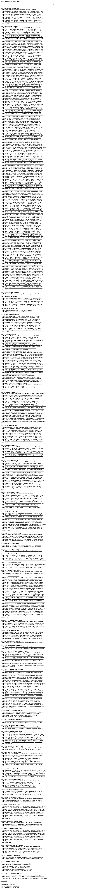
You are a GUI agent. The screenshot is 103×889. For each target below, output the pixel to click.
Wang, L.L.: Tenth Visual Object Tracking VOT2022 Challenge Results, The (24, 213)
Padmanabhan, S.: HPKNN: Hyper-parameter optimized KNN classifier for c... (25, 372)
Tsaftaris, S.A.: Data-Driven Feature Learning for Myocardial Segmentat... (24, 698)
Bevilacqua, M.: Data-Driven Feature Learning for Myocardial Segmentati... (24, 672)
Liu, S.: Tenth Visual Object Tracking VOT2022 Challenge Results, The (22, 132)
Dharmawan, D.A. (5, 779)
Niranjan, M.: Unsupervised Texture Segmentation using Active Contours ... (24, 665)
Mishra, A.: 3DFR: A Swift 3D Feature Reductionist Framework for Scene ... (24, 453)
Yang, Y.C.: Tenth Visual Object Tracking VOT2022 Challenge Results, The (23, 245)
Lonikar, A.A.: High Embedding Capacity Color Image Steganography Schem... (25, 876)
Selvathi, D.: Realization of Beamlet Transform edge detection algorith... (23, 551)
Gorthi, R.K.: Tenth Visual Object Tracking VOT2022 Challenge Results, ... (23, 80)
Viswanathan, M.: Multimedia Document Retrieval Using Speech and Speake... (25, 560)
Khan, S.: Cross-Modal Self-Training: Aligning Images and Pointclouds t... (23, 760)
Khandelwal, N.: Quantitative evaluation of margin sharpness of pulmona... (24, 469)
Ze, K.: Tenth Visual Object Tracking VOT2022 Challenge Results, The (22, 259)
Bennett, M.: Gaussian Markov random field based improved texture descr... (24, 654)
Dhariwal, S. (4, 641)
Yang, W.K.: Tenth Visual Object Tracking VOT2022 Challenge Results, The (24, 240)
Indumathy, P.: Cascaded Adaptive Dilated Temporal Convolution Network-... (24, 566)
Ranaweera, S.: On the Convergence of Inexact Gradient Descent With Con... (25, 793)
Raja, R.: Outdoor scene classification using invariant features (21, 715)
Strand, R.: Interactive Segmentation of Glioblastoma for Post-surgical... (23, 478)
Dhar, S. (3, 392)
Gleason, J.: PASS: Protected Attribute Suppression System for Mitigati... (23, 360)
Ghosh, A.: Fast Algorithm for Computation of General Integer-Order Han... (24, 12)
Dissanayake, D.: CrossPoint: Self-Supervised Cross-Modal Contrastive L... (24, 755)
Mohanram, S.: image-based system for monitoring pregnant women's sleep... (25, 810)
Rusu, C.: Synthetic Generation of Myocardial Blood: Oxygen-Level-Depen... (24, 692)
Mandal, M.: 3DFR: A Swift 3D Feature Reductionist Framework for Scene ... (24, 450)
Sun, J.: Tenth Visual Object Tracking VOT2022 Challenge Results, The (23, 197)
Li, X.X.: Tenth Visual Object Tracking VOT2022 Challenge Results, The (23, 122)
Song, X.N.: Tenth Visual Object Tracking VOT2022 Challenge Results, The (24, 194)
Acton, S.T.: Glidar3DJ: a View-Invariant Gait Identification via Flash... (22, 316)
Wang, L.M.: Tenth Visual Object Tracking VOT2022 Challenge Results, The (24, 214)
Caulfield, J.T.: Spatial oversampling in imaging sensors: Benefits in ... (22, 320)
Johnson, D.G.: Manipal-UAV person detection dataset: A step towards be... (24, 623)
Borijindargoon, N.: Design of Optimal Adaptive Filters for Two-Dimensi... (24, 781)
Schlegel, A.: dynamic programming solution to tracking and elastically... (23, 694)
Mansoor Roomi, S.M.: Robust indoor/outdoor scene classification (22, 713)
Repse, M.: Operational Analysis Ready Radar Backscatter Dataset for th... (24, 438)
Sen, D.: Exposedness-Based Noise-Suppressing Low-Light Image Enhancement (25, 524)
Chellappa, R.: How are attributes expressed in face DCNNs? (20, 348)
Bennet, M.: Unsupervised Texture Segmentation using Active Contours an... (24, 653)
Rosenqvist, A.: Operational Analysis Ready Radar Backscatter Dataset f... (24, 439)
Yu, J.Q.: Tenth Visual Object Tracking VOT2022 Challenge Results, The (23, 253)
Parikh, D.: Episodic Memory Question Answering (18, 870)
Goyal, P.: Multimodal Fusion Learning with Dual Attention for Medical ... (24, 299)
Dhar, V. (3, 445)
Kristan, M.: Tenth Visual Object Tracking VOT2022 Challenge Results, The (24, 104)
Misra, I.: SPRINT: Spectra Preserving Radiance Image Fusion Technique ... (24, 153)
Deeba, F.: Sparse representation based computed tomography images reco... (25, 586)
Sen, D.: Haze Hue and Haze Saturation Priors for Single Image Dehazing (23, 525)
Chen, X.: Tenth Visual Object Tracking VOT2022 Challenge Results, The (23, 43)
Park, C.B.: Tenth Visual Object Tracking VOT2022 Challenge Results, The (23, 168)
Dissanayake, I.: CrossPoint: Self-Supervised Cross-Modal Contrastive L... (23, 757)
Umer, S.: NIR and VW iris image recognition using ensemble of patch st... (24, 507)
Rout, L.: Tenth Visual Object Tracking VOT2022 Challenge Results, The (23, 184)
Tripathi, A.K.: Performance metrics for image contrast (19, 483)
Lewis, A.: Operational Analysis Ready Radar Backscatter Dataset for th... (23, 433)
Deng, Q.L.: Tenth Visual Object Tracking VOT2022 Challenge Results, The (24, 60)
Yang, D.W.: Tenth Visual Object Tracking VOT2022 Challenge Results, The (24, 236)
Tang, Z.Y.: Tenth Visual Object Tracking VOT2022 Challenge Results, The (23, 199)
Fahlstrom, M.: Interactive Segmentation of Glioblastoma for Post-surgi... (24, 466)
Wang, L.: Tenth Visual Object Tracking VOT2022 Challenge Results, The (23, 210)
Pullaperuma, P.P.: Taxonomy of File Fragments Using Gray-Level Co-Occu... (24, 748)
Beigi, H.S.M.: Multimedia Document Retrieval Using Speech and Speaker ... (24, 555)
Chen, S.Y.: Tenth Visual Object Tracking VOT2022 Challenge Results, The (23, 41)
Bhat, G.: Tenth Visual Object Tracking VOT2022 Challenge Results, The (23, 29)
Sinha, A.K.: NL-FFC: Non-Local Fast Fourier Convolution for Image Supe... (24, 190)
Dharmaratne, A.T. (5, 746)
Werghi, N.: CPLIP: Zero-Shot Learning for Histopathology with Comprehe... (24, 609)
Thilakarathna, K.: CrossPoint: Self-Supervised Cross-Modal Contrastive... (24, 764)
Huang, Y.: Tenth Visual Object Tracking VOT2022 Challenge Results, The (23, 89)
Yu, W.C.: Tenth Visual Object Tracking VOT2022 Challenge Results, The (23, 256)
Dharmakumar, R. (5, 669)
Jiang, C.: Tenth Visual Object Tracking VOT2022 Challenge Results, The (23, 93)
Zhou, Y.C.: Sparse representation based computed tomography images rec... (25, 616)
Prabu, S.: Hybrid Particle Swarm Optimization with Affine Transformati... (24, 857)
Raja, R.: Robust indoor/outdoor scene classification (18, 716)
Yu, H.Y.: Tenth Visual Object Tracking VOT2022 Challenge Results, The (23, 251)
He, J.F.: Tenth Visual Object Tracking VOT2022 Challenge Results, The (23, 86)
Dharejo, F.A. (4, 576)
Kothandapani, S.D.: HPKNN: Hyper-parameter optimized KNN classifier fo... (24, 366)
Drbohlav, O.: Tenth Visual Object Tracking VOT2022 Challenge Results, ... (24, 64)
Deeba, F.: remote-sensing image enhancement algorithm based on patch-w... (25, 585)
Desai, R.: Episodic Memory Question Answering (17, 867)
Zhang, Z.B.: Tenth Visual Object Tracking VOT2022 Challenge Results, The (24, 271)
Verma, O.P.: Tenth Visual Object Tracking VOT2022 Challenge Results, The (24, 205)
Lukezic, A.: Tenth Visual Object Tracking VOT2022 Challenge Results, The (24, 135)
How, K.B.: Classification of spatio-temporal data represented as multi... (23, 739)
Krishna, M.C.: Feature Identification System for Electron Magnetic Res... (23, 721)
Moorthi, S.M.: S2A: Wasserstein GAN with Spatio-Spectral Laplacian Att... (24, 161)
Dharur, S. (3, 861)
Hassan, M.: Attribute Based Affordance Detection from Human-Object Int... (24, 734)
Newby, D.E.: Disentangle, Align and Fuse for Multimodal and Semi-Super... (24, 686)
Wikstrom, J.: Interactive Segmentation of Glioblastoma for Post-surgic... (23, 486)
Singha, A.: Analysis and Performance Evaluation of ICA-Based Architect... (24, 384)
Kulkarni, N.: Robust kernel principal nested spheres (18, 311)
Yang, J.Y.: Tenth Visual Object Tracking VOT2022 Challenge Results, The (23, 237)
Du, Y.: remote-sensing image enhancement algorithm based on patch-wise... (25, 590)
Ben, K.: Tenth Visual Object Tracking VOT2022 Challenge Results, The (23, 28)
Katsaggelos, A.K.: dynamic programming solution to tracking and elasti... (24, 678)
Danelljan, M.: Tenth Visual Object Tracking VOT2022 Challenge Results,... (24, 57)
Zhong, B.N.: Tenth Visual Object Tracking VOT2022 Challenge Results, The (24, 283)
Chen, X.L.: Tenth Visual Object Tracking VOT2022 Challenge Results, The (24, 44)
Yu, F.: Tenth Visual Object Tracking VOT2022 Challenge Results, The (22, 249)
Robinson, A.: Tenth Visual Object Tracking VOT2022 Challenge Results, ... (24, 176)
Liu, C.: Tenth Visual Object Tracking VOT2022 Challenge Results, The (23, 130)
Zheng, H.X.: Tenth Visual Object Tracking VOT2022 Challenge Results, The (24, 280)
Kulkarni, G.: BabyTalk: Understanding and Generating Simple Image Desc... (24, 407)
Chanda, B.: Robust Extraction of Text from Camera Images (20, 400)
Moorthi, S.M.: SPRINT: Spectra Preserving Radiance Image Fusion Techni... (24, 164)
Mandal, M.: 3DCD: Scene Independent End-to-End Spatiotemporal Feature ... (25, 448)
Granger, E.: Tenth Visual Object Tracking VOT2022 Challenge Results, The (24, 81)
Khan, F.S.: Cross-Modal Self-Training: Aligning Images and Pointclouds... (23, 758)
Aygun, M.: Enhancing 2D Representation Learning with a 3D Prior (22, 337)
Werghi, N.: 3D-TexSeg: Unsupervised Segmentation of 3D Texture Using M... (25, 608)
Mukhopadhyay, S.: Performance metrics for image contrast (20, 474)
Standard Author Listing (12, 8)
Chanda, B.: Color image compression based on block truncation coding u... (24, 495)
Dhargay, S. (4, 630)
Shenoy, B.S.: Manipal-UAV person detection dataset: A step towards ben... (24, 628)
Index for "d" (4, 881)
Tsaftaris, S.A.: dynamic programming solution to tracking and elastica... (23, 703)
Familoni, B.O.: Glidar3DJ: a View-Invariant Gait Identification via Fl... (23, 324)
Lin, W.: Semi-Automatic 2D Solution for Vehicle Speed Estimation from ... (24, 371)
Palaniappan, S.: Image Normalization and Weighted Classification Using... (24, 642)
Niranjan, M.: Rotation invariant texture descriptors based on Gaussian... (24, 663)
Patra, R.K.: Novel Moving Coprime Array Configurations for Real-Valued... (24, 20)
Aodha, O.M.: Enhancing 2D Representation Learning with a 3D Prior (23, 336)
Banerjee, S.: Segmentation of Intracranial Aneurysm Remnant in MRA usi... (24, 463)
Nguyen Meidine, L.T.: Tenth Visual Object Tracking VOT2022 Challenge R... (24, 165)
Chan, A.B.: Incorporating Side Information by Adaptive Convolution (22, 34)
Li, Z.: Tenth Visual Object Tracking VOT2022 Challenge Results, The (22, 124)
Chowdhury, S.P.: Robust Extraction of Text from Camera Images (21, 403)
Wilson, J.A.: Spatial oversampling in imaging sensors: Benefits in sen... (23, 330)
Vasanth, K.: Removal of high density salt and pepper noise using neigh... (24, 825)
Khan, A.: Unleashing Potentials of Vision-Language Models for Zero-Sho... (24, 537)
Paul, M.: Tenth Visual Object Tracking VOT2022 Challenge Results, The (23, 171)
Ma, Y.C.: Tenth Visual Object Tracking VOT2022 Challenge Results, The (23, 141)
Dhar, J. (2, 296)
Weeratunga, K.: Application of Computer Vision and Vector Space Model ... (24, 740)
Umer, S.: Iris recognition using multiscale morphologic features (21, 506)
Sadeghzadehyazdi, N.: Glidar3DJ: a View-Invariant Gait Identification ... (23, 328)
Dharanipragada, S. (6, 554)
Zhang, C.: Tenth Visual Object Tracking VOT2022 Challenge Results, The (23, 262)
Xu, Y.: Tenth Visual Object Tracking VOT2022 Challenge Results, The (22, 227)
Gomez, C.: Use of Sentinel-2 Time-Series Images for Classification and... (23, 848)
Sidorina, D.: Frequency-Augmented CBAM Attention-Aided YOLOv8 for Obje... (25, 421)
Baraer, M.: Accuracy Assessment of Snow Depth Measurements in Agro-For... (25, 647)
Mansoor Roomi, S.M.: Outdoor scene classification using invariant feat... (24, 712)
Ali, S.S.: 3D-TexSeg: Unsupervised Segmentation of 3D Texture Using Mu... (24, 577)
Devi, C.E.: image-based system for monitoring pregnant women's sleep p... (24, 807)
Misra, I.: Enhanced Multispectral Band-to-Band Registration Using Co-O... (24, 150)
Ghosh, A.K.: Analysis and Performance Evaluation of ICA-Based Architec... (24, 357)
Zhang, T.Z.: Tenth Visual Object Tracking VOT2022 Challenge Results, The (24, 266)
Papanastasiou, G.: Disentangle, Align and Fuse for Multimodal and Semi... (24, 691)
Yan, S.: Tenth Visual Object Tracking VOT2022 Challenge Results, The (23, 234)
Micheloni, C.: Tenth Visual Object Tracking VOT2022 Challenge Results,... (24, 148)
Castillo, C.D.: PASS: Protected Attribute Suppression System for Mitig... (23, 345)
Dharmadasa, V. (5, 645)
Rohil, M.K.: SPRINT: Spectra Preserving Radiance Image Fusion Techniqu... (24, 179)
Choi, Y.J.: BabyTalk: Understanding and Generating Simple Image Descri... (24, 401)
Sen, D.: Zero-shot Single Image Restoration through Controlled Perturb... (24, 528)
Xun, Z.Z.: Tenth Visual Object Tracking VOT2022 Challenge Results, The (23, 231)
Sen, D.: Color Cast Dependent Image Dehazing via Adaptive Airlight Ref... (24, 522)
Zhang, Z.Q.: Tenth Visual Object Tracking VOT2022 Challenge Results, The (24, 274)
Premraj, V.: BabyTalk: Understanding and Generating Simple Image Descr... (24, 418)
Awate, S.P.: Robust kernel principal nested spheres (18, 310)
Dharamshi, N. (4, 533)
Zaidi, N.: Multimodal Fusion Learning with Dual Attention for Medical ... (23, 306)
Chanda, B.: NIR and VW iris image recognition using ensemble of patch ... (24, 501)
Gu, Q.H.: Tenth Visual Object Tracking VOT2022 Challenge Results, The (23, 83)
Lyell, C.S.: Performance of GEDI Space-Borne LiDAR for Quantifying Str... (23, 636)
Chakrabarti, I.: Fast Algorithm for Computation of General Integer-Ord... (24, 11)
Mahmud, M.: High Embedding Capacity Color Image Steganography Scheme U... (26, 878)
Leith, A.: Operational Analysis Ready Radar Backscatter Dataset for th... (23, 431)
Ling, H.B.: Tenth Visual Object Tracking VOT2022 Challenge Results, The (23, 127)
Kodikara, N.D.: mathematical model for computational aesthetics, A (22, 727)
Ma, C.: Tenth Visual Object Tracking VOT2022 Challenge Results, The (23, 138)
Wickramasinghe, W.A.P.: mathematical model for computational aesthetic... (25, 728)
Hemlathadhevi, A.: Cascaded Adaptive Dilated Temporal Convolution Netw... (25, 564)
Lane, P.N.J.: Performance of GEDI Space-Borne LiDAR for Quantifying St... (24, 635)
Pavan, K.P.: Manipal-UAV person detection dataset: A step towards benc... (24, 626)
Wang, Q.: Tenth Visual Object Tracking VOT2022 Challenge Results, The (23, 216)
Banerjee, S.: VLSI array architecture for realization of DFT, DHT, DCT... (23, 9)
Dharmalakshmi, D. (6, 710)
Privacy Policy (16, 1)
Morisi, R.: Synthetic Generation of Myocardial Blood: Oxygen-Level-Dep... (24, 681)
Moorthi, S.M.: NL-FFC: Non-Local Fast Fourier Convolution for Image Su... (24, 159)
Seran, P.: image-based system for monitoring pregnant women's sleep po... (24, 815)
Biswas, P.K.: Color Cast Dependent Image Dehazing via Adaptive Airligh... (24, 513)
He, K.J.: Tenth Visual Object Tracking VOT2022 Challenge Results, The (23, 87)
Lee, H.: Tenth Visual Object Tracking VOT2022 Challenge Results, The (23, 112)
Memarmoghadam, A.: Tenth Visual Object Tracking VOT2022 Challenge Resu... (25, 147)
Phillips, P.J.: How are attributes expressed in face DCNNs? (20, 375)
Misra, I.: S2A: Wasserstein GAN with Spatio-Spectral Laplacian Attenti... (23, 152)
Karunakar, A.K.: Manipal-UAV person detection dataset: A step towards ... (24, 624)
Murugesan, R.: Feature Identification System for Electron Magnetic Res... (24, 722)
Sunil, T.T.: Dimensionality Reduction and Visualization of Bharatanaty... (23, 546)
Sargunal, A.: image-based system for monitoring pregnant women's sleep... (24, 812)
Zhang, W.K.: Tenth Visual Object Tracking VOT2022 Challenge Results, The (24, 268)
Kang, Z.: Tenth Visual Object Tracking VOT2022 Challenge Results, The (23, 99)
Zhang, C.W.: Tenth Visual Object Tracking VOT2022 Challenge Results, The (24, 263)
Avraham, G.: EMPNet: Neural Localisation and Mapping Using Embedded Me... (25, 770)
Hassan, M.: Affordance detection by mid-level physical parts (21, 733)
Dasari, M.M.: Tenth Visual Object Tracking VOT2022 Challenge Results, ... (24, 58)
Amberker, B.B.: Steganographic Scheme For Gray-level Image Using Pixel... (24, 875)
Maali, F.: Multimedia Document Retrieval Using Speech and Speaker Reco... (24, 557)
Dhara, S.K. (3, 512)
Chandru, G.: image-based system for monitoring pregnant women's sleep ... (25, 806)
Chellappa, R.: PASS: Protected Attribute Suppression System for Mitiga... (24, 352)
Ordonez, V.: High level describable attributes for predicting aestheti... (23, 415)
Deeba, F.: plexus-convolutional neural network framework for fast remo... (24, 583)
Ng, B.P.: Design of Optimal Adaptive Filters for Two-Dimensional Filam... (24, 784)
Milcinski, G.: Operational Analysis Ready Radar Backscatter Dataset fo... (23, 435)
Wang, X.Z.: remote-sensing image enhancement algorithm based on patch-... (25, 606)
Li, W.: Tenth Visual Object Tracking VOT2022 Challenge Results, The (22, 119)
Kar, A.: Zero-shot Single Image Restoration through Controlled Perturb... (24, 516)
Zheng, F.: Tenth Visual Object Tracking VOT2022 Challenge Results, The (23, 279)
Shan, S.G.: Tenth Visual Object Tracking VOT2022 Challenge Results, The (24, 187)
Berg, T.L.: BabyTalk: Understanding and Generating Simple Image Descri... (24, 396)
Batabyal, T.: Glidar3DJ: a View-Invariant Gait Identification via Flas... (22, 317)
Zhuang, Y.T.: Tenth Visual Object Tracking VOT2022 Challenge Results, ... (23, 288)
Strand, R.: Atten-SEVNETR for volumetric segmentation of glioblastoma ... (24, 477)
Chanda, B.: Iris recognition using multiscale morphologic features (22, 500)
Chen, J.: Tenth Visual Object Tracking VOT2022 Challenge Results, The (23, 40)
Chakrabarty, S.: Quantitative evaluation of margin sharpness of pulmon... (24, 465)
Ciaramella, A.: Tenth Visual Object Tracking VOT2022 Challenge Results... (24, 52)
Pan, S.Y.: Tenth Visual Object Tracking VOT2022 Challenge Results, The (23, 167)
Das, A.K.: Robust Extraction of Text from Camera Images (19, 404)
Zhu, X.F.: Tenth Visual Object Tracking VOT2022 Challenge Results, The (23, 286)
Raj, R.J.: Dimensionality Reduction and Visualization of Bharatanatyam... (24, 545)
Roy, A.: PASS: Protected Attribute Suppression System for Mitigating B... (23, 380)
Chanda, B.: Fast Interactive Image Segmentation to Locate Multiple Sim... (24, 497)
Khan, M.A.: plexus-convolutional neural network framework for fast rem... (24, 599)
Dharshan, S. (4, 804)
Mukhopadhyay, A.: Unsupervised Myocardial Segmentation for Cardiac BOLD (25, 685)
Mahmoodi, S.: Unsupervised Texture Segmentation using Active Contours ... (25, 660)
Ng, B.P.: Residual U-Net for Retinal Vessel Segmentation (19, 785)
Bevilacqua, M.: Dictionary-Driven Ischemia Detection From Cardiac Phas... (24, 674)
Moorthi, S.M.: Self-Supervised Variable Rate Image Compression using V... (24, 162)
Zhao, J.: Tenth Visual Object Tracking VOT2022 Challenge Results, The (23, 275)
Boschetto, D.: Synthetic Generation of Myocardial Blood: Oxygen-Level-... (24, 675)
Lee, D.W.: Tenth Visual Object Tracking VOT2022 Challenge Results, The (23, 110)
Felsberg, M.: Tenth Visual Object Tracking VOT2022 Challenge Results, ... (24, 72)
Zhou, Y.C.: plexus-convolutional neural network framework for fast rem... (24, 612)
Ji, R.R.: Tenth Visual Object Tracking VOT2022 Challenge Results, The (23, 92)
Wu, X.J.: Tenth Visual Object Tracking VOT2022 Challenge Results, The (23, 220)
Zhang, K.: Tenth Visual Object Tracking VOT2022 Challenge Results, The (23, 265)
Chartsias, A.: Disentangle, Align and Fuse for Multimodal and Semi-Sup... (24, 677)
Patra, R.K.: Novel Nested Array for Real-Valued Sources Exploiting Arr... (23, 22)
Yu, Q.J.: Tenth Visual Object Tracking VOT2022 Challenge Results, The (23, 254)
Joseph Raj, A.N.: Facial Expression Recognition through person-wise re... (24, 573)
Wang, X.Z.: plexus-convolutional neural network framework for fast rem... (24, 605)
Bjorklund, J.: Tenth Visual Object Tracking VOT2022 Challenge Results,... (24, 31)
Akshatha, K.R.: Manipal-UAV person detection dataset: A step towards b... (24, 621)
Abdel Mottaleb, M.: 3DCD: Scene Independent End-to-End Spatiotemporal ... (25, 447)
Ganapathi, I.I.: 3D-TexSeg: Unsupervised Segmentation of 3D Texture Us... (24, 591)
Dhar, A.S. (3, 8)
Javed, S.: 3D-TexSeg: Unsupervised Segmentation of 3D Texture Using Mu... (24, 596)
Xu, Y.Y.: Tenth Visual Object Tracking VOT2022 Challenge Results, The (23, 228)
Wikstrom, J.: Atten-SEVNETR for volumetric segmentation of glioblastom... (24, 485)
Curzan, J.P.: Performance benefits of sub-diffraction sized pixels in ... (23, 322)
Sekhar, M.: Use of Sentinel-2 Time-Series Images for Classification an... (23, 853)
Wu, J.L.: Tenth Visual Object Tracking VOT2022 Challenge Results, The (23, 219)
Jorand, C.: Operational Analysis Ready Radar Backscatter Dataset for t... (23, 430)
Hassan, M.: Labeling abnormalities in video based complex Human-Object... (25, 736)
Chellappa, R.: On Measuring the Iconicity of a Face (18, 351)
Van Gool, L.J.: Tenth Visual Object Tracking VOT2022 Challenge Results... (24, 204)
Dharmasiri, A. (4, 752)
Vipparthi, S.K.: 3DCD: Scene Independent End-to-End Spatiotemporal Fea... (24, 454)
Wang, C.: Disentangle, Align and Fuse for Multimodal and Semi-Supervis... (24, 706)
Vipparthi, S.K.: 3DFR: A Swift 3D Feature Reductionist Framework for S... (24, 456)
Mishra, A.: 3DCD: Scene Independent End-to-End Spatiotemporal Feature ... (25, 451)
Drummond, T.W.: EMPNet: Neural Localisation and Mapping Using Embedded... (26, 772)
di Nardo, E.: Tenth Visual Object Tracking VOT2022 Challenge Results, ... (23, 61)
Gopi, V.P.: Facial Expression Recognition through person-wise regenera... (24, 571)
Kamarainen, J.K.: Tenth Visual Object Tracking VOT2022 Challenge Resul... (24, 96)
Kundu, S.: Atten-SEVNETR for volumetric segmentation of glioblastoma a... (24, 471)
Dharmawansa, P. (5, 789)
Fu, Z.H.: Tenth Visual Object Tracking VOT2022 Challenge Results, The (23, 77)
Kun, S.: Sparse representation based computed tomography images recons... (25, 602)
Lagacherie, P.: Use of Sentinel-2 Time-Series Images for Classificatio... (23, 849)
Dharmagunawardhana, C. (7, 651)
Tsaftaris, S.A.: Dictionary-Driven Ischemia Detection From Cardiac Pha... (23, 700)
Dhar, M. (3, 308)
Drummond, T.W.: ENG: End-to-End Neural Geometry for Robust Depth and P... (25, 773)
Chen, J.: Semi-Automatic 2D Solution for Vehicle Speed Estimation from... (24, 355)
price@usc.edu (7, 886)
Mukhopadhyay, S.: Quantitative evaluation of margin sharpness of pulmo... (24, 475)
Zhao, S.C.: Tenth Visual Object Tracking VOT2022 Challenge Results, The (23, 277)
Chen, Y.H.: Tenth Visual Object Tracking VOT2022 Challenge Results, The (24, 46)
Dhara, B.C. (3, 492)
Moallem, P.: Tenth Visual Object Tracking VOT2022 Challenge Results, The (24, 155)
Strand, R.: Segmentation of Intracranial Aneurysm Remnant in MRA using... (24, 480)
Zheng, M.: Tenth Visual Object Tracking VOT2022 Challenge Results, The (24, 282)
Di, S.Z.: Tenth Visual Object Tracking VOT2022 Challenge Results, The (23, 63)
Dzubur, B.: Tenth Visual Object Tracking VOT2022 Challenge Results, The (24, 69)
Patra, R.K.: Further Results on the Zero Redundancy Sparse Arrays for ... (23, 17)
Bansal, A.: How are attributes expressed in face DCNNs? (19, 339)
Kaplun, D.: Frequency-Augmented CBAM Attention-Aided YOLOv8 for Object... (25, 406)
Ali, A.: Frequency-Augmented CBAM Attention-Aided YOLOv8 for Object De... (25, 393)
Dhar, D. (3, 26)
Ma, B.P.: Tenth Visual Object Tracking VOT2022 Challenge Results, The (23, 136)
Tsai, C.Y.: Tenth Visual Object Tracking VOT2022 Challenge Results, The (23, 202)
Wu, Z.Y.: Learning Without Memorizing (15, 386)
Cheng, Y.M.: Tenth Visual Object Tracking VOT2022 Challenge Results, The (24, 50)
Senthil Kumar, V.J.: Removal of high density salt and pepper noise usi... (23, 824)
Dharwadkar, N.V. (5, 873)
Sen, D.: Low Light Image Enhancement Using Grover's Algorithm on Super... (24, 527)
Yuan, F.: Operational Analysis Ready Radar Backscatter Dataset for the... (23, 441)
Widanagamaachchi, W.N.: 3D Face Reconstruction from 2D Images (22, 749)
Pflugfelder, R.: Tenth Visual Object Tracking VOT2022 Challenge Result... (24, 174)
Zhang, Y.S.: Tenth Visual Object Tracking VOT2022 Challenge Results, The (24, 269)
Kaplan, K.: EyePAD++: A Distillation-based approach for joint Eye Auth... (23, 363)
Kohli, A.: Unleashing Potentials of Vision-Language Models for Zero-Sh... (24, 539)
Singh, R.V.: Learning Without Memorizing (16, 383)
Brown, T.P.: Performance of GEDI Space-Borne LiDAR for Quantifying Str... (24, 632)
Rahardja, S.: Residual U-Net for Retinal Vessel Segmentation (20, 787)
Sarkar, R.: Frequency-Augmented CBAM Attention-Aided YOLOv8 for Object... (25, 419)
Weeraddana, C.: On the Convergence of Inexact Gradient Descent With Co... (25, 794)
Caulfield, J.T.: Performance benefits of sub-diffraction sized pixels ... (22, 319)
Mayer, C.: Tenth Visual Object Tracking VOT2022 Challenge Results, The (23, 145)
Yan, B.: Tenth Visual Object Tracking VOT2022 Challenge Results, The (23, 233)
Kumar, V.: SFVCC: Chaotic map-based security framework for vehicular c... (24, 798)
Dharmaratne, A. (5, 731)
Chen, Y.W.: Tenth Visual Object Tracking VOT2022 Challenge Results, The (24, 47)
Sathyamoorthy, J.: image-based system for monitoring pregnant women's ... (25, 813)
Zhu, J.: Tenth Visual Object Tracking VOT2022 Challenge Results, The (23, 285)
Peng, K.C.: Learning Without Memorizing (16, 374)
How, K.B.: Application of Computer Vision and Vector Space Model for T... (24, 737)
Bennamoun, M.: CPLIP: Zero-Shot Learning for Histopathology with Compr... (25, 579)
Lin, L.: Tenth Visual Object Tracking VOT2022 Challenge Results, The (22, 125)
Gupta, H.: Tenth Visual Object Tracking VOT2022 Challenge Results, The (23, 84)
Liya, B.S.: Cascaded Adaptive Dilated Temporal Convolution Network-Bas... (24, 567)
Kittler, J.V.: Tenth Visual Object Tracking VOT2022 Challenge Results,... (23, 103)
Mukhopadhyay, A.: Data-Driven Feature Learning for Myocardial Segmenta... (25, 683)
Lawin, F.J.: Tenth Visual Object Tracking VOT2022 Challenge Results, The (24, 109)
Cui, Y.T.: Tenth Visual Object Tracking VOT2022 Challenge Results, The (23, 55)
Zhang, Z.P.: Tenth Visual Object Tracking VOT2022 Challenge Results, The (24, 272)
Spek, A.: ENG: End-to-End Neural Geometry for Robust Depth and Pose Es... (25, 775)
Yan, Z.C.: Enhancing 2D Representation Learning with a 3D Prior (21, 388)
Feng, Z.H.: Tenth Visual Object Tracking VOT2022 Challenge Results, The (24, 73)
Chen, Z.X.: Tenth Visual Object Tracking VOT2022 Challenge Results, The (24, 49)
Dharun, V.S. (4, 855)
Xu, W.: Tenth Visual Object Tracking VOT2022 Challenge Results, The (23, 225)
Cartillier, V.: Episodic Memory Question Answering (18, 864)
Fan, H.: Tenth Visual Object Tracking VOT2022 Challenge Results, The (23, 70)
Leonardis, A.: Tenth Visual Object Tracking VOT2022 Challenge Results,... (24, 115)
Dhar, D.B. (3, 292)
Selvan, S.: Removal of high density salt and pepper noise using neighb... (24, 822)
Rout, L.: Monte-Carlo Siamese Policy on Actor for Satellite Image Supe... (24, 181)
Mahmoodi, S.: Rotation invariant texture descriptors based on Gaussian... (24, 659)
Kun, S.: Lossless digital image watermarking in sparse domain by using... (24, 600)
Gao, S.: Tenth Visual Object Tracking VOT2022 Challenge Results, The (23, 78)
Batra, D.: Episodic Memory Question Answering (17, 863)
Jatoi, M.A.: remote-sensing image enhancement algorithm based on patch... (25, 594)
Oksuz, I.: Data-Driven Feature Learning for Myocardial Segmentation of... (24, 688)
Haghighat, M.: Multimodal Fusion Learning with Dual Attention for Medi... (24, 301)
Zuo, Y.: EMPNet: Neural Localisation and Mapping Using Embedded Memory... (25, 776)
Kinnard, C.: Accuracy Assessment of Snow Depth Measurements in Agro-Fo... (25, 648)
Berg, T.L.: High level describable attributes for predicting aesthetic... (23, 398)
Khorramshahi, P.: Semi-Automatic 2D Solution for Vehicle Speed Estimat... (24, 365)
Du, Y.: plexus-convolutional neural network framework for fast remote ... (24, 588)
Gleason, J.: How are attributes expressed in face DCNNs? (20, 358)
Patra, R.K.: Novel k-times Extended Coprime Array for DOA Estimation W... (24, 19)
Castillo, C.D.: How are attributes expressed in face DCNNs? (20, 343)
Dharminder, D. (5, 797)
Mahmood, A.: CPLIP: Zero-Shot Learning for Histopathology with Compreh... (25, 603)
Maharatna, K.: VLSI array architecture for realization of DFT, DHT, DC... (23, 16)
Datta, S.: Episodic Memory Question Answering (17, 866)
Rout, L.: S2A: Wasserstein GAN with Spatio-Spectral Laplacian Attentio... (24, 182)
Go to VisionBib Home (6, 1)
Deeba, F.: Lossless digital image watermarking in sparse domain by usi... (24, 582)
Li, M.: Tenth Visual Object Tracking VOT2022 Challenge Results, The (22, 118)
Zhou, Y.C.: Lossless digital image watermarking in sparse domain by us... (24, 611)
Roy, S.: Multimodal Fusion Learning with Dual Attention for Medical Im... (24, 304)
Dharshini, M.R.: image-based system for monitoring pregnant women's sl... (24, 809)
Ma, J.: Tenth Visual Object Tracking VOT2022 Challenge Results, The (22, 139)
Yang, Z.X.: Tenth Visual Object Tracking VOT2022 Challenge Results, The (23, 246)
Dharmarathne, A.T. (6, 725)
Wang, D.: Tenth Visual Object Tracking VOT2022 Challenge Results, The (23, 207)
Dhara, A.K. (4, 460)
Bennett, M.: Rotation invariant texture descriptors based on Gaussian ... (24, 656)
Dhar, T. (3, 425)
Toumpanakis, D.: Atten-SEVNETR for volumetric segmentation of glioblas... (24, 481)
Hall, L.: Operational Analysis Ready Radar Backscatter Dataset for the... (23, 428)
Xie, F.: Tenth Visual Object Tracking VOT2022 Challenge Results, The (22, 222)
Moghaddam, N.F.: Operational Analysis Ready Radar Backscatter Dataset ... (24, 436)
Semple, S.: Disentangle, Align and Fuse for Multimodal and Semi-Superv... (24, 695)
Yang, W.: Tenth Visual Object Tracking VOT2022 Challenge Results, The (23, 239)
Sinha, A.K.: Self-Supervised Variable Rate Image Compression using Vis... (24, 191)
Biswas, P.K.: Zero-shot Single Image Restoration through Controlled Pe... (24, 515)
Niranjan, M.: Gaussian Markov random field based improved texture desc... (24, 662)
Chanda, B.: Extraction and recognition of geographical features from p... (24, 294)
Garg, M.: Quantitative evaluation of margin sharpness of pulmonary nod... (24, 468)
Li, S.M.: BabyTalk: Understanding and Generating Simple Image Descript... (24, 409)
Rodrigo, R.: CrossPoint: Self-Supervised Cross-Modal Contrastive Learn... (24, 763)
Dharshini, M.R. (5, 828)
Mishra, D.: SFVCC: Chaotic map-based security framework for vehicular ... (24, 800)
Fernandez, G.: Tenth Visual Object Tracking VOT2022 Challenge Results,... (24, 75)
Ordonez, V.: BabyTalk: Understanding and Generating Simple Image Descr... (24, 413)
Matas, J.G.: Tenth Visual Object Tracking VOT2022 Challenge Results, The (24, 144)
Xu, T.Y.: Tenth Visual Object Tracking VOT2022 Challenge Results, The (23, 223)
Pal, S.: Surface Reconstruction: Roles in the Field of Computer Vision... (23, 416)
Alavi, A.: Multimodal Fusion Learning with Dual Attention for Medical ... (23, 298)
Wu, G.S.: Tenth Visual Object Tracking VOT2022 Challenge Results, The (23, 217)
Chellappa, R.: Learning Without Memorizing (16, 349)
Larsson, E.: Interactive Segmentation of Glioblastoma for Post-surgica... (23, 472)
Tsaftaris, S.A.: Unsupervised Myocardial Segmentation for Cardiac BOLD (24, 704)
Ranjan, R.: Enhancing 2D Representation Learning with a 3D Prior (22, 377)
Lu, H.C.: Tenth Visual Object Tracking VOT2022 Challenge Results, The (23, 133)
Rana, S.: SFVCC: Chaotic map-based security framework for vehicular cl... (24, 801)
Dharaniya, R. (4, 562)
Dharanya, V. (4, 570)
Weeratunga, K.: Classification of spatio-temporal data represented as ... (23, 742)
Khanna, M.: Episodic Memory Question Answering (18, 869)
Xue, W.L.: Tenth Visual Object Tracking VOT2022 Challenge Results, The (23, 230)
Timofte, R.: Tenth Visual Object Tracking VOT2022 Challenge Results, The (24, 200)
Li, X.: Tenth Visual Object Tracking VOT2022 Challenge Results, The (22, 121)
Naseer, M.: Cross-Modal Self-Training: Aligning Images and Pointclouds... (24, 761)
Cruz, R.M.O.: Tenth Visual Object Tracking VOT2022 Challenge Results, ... (24, 54)
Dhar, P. (3, 334)
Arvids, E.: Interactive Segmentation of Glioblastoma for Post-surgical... (23, 462)
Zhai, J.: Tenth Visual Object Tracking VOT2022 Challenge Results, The (23, 260)
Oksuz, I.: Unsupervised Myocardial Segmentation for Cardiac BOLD (22, 689)
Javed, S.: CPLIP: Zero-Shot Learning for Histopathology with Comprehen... (24, 597)
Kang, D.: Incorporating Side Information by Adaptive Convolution (22, 98)
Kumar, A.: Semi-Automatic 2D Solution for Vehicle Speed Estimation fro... (24, 369)
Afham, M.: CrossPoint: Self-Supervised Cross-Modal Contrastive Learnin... (24, 753)
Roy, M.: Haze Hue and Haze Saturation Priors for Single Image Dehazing (23, 521)
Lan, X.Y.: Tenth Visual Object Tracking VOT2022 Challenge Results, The (23, 107)
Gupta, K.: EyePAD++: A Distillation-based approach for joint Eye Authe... (24, 362)
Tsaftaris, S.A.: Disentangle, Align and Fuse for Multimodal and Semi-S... (23, 701)
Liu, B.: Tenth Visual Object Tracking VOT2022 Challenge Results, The (23, 129)
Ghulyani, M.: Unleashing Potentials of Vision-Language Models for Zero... (24, 534)
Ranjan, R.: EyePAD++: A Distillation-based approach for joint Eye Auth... (23, 378)
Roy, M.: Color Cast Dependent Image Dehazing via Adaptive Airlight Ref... (24, 519)
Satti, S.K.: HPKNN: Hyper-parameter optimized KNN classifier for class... (23, 381)
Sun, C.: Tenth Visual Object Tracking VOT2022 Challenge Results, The (23, 196)
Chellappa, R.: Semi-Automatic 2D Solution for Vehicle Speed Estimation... (24, 354)
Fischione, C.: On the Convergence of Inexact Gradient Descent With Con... (24, 791)
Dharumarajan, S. (5, 845)
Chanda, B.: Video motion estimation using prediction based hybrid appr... (24, 503)
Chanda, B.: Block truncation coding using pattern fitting (19, 493)
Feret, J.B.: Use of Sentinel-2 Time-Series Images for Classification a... (23, 846)
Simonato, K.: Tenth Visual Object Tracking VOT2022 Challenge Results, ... (24, 188)
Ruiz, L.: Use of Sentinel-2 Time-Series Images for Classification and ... (23, 851)
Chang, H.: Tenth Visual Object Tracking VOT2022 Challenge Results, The (23, 35)
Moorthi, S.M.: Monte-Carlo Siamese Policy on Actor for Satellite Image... (24, 158)
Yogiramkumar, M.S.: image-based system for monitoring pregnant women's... (25, 817)
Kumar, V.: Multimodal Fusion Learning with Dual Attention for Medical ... (24, 303)
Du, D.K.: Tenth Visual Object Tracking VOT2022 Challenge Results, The (23, 66)
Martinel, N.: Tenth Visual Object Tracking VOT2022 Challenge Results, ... (24, 142)
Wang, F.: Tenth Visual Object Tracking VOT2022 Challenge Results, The (23, 208)
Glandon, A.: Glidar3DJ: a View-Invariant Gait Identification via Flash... (23, 325)
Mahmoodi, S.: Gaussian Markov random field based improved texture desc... (25, 657)
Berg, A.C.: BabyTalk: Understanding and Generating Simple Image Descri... (24, 395)
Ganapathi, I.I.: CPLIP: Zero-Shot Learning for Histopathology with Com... (24, 593)
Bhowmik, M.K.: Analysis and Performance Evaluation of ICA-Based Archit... (24, 340)
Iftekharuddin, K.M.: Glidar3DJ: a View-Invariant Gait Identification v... (23, 327)
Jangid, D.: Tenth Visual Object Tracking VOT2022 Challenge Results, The (23, 90)
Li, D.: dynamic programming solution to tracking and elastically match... (24, 680)
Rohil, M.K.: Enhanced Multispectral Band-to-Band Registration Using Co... (24, 178)
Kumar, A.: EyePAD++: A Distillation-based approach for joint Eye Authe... (24, 368)
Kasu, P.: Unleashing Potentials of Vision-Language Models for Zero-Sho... (24, 536)
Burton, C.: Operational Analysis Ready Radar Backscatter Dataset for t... (23, 427)
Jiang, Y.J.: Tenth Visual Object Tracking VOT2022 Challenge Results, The (23, 95)
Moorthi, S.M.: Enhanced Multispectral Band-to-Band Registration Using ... (24, 156)
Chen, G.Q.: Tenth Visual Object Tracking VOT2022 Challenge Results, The (24, 38)
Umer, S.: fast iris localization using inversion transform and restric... (22, 504)
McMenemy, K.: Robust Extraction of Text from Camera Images (21, 412)
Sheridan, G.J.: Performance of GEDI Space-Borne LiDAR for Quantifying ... (24, 638)
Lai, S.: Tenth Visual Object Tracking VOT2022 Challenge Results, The (22, 106)
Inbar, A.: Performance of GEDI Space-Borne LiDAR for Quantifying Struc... (24, 633)
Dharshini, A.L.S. (5, 821)
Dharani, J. (3, 549)
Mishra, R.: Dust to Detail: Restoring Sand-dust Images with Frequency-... (24, 518)
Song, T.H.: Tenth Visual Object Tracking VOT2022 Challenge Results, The (24, 193)
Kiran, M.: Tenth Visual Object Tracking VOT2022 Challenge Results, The (23, 101)
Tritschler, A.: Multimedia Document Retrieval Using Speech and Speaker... (24, 558)
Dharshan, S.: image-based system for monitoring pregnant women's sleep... (25, 833)
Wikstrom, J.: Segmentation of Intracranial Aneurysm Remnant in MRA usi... (24, 488)
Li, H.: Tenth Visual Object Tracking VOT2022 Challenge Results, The (22, 116)
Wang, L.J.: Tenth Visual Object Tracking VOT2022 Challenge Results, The (24, 211)
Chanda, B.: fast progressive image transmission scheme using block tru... (24, 498)
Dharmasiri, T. (4, 769)
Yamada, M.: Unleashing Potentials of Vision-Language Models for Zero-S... (24, 540)
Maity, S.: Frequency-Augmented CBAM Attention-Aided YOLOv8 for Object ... (25, 410)
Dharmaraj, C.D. (5, 719)
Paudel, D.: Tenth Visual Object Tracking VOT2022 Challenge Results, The (24, 170)
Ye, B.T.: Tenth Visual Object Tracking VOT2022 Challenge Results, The (23, 248)
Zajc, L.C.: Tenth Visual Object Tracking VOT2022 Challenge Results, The (23, 257)
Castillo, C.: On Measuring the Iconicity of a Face (17, 342)
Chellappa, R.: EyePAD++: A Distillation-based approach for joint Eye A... (23, 346)
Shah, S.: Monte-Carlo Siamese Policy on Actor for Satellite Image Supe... (24, 185)
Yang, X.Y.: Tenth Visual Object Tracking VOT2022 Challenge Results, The (23, 242)
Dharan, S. (3, 543)
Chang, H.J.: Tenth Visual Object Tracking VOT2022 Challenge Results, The (24, 37)
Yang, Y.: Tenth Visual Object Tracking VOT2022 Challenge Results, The (23, 243)
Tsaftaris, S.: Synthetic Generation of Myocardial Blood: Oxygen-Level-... (23, 697)
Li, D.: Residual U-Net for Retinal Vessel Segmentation (19, 782)
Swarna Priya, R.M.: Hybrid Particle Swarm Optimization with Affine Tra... (24, 858)
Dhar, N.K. (3, 314)
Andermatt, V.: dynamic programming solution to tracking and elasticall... (24, 671)
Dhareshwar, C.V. (5, 620)
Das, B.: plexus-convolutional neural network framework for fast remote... (24, 580)
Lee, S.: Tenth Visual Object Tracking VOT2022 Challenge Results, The (23, 113)
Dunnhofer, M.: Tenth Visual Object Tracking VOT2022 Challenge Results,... (24, 67)
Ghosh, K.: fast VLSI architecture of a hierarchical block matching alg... (23, 14)
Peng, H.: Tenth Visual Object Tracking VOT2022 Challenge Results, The (23, 173)
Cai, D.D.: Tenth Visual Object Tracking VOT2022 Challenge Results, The (23, 32)
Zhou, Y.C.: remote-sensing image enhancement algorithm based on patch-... (25, 614)
